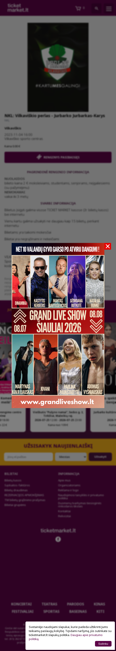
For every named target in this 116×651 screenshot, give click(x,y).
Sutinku (103, 643)
